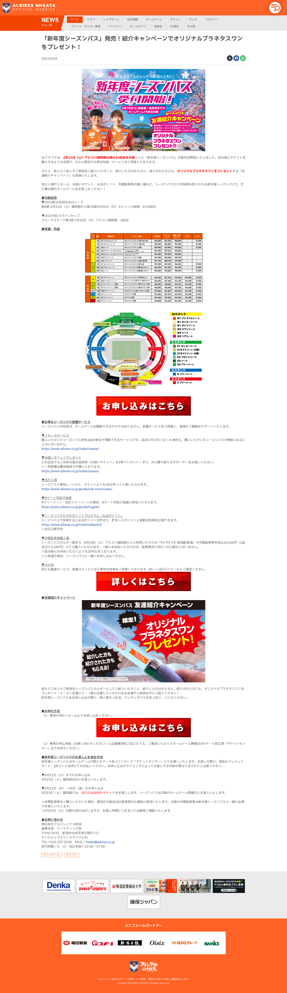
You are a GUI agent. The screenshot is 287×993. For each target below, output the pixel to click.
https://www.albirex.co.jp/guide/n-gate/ (70, 507)
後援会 (158, 26)
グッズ (193, 20)
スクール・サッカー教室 (85, 26)
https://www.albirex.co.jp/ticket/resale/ (70, 449)
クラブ (91, 20)
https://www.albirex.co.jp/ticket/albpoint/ (71, 524)
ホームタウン (138, 26)
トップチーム (111, 20)
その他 (191, 26)
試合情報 (132, 20)
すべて (75, 20)
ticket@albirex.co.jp (100, 842)
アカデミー (212, 20)
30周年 (174, 26)
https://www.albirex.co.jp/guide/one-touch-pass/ (76, 489)
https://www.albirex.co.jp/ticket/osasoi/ (70, 471)
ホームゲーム (154, 20)
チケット (175, 20)
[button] (275, 7)
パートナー (115, 26)
